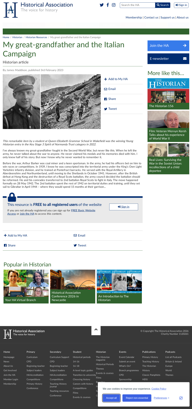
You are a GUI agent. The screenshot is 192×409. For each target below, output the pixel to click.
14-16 (76, 362)
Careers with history (83, 384)
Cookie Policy (158, 388)
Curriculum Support (59, 357)
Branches (178, 25)
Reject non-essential (137, 398)
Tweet (110, 109)
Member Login (11, 379)
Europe (169, 366)
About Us (8, 366)
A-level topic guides (83, 370)
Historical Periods (43, 31)
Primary (12, 25)
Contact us (151, 17)
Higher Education (82, 25)
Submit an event (146, 31)
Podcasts (157, 25)
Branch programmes (129, 370)
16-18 (76, 366)
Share (110, 99)
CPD (29, 362)
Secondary (34, 25)
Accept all (111, 398)
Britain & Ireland (173, 362)
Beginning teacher (36, 366)
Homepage (9, 357)
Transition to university (84, 375)
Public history (125, 31)
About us (182, 17)
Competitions (33, 379)
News (6, 362)
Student (55, 25)
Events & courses (79, 31)
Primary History (34, 384)
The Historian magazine (16, 31)
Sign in (123, 206)
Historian (109, 25)
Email (110, 89)
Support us (168, 17)
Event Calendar (126, 357)
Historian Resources (36, 37)
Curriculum (32, 357)
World (168, 370)
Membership (134, 17)
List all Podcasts (173, 357)
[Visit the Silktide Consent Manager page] (181, 398)
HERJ (145, 379)
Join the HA (27, 214)
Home (6, 37)
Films (96, 31)
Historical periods (82, 357)
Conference (166, 31)
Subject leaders (34, 370)
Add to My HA (116, 79)
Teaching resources (59, 391)
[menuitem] (12, 25)
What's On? (125, 366)
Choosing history (81, 379)
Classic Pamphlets (151, 375)
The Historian (149, 366)
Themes (62, 31)
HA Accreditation (35, 375)
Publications (133, 25)
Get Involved (10, 370)
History (146, 370)
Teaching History (150, 362)
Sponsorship (125, 379)
